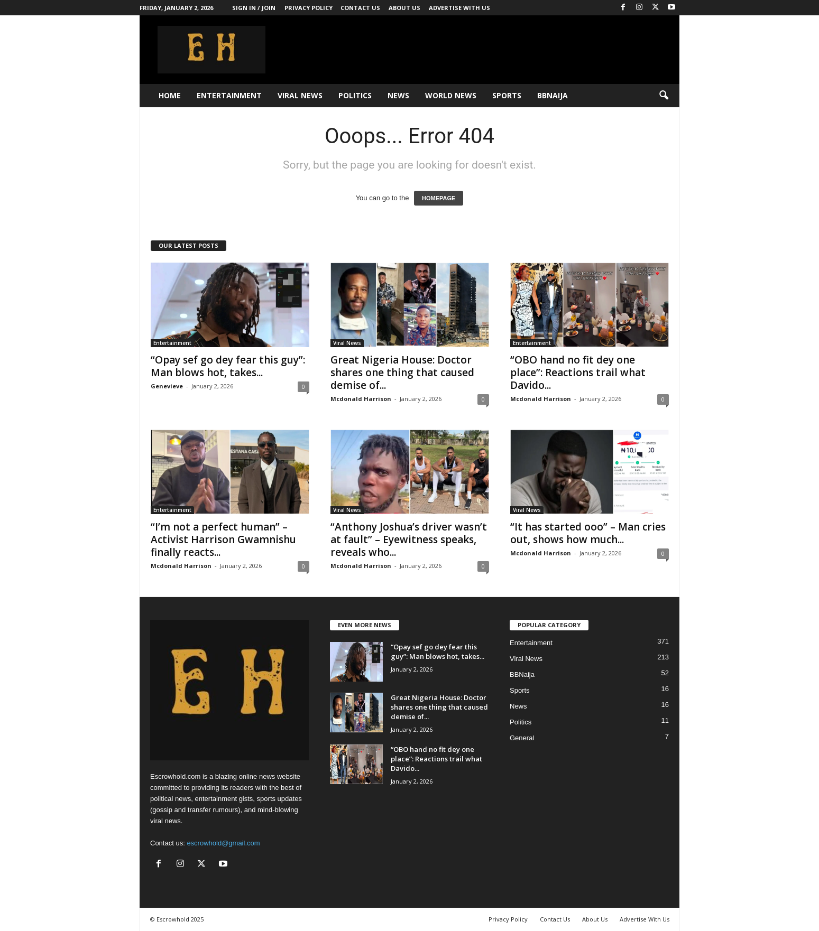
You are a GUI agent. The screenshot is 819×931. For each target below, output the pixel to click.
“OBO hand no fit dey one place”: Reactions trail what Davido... (578, 372)
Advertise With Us (459, 8)
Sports (506, 95)
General (522, 738)
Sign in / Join (253, 8)
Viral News (300, 95)
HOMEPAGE (438, 198)
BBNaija (552, 95)
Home (170, 95)
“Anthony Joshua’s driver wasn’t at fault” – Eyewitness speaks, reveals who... (408, 539)
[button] (663, 95)
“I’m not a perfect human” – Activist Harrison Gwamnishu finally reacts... (223, 539)
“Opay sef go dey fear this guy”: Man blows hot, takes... (228, 366)
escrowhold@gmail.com (223, 843)
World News (450, 95)
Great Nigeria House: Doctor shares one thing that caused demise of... (402, 372)
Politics (355, 95)
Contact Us (360, 8)
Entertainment (229, 95)
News (398, 95)
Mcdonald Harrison (360, 399)
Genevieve (167, 386)
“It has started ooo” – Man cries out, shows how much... (588, 533)
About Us (404, 8)
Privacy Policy (308, 8)
